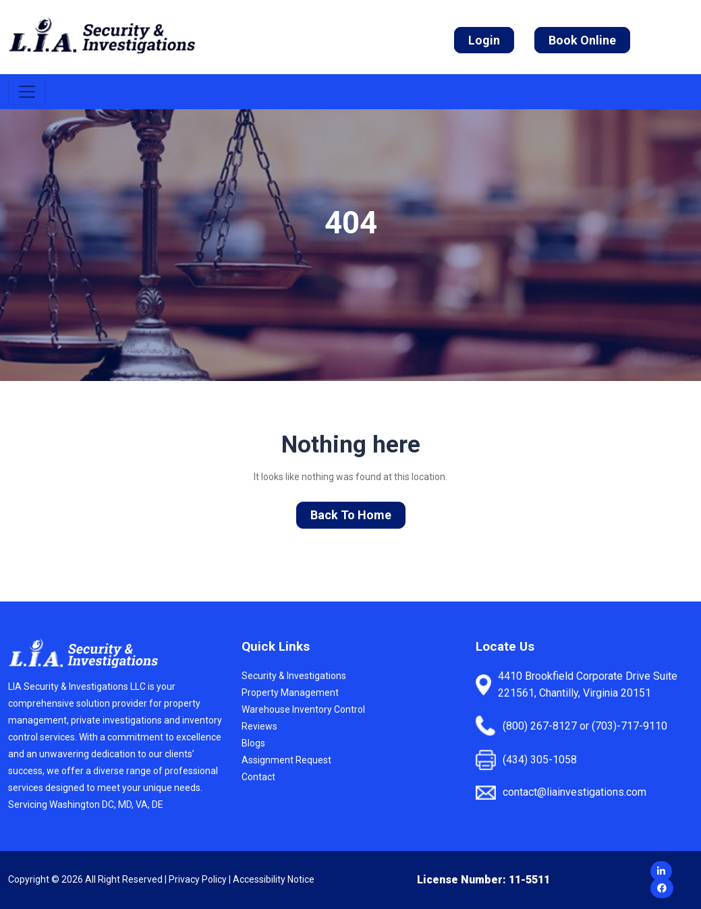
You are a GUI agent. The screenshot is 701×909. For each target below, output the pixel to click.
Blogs (253, 743)
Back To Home (350, 515)
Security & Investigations (294, 675)
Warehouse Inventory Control (303, 709)
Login (484, 40)
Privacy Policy (198, 879)
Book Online (582, 40)
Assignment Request (286, 760)
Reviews (259, 726)
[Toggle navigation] (27, 91)
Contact (258, 776)
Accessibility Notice (273, 879)
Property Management (290, 692)
